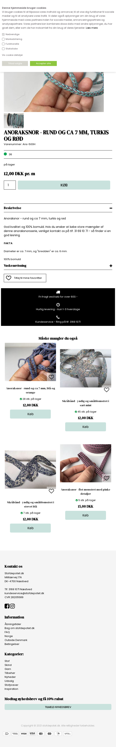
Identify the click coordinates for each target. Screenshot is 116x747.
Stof (7, 661)
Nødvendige (12, 34)
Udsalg (9, 681)
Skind (8, 665)
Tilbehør (10, 673)
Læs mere (92, 27)
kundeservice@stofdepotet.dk (24, 593)
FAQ (7, 632)
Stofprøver (11, 685)
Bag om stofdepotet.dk (20, 628)
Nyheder (10, 677)
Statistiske (12, 48)
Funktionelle (12, 43)
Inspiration (11, 689)
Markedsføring (14, 39)
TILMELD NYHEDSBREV (58, 707)
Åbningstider (13, 624)
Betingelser (12, 644)
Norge (9, 636)
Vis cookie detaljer (12, 55)
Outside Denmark (16, 640)
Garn (8, 669)
